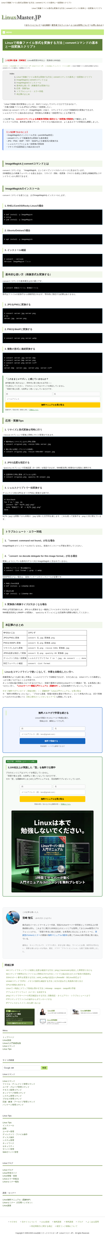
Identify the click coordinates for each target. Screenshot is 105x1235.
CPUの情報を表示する (15, 985)
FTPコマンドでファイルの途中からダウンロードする (29, 999)
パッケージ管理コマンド (13, 1105)
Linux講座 (7, 1205)
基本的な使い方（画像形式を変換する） (33, 85)
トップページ (8, 1037)
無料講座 (57, 1222)
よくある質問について (80, 25)
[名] (76, 394)
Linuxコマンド (9, 1046)
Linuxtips (49, 66)
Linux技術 (7, 1040)
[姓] (28, 394)
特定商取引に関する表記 (41, 1226)
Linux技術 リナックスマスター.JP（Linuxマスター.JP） (27, 66)
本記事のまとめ (23, 94)
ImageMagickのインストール (28, 83)
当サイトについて (33, 25)
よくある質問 (93, 1222)
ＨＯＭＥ (5, 66)
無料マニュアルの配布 (57, 935)
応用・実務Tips (23, 88)
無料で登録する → (52, 741)
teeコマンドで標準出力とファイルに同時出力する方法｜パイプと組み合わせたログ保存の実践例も (48, 974)
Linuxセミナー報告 (11, 1182)
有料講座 (69, 1222)
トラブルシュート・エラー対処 (29, 91)
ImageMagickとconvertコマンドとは (31, 80)
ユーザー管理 (8, 1131)
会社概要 (46, 25)
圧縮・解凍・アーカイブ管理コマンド (19, 1102)
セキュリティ (8, 1146)
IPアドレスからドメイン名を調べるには (23, 1003)
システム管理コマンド (12, 1096)
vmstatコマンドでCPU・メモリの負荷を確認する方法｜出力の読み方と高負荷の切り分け (44, 981)
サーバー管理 (8, 1149)
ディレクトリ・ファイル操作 (61, 66)
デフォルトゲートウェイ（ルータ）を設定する (26, 992)
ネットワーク (8, 1143)
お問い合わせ (97, 25)
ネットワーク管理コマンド (14, 1093)
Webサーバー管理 (10, 1152)
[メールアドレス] (52, 399)
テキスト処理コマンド (12, 1090)
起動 (4, 1128)
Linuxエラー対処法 (11, 1179)
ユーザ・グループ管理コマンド (16, 1087)
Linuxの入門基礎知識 (12, 1043)
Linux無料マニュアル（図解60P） (17, 1200)
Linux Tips (7, 1049)
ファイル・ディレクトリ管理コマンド (19, 1084)
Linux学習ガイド (10, 1173)
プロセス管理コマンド (12, 1099)
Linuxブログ (8, 1170)
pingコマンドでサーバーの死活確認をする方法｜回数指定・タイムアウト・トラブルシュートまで (48, 995)
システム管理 (8, 1140)
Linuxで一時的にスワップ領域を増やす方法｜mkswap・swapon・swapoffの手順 (40, 988)
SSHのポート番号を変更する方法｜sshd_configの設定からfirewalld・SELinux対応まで (43, 977)
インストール (8, 1125)
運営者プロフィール (60, 25)
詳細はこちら (33, 410)
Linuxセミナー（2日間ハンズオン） (18, 1202)
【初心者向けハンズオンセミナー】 (41, 697)
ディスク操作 (8, 1137)
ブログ (80, 1222)
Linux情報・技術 (10, 1176)
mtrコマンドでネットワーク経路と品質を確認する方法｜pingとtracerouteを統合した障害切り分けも (49, 970)
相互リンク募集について (67, 1226)
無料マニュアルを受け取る (52, 405)
